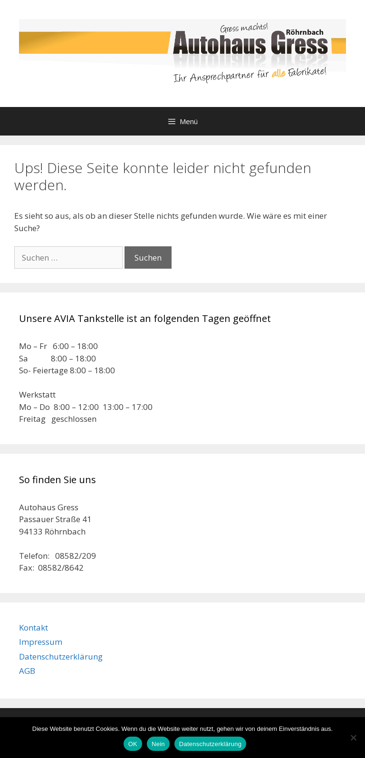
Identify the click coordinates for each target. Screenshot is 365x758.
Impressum (40, 641)
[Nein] (353, 737)
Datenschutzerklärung (61, 656)
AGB (27, 670)
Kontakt (33, 627)
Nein (158, 744)
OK (132, 744)
